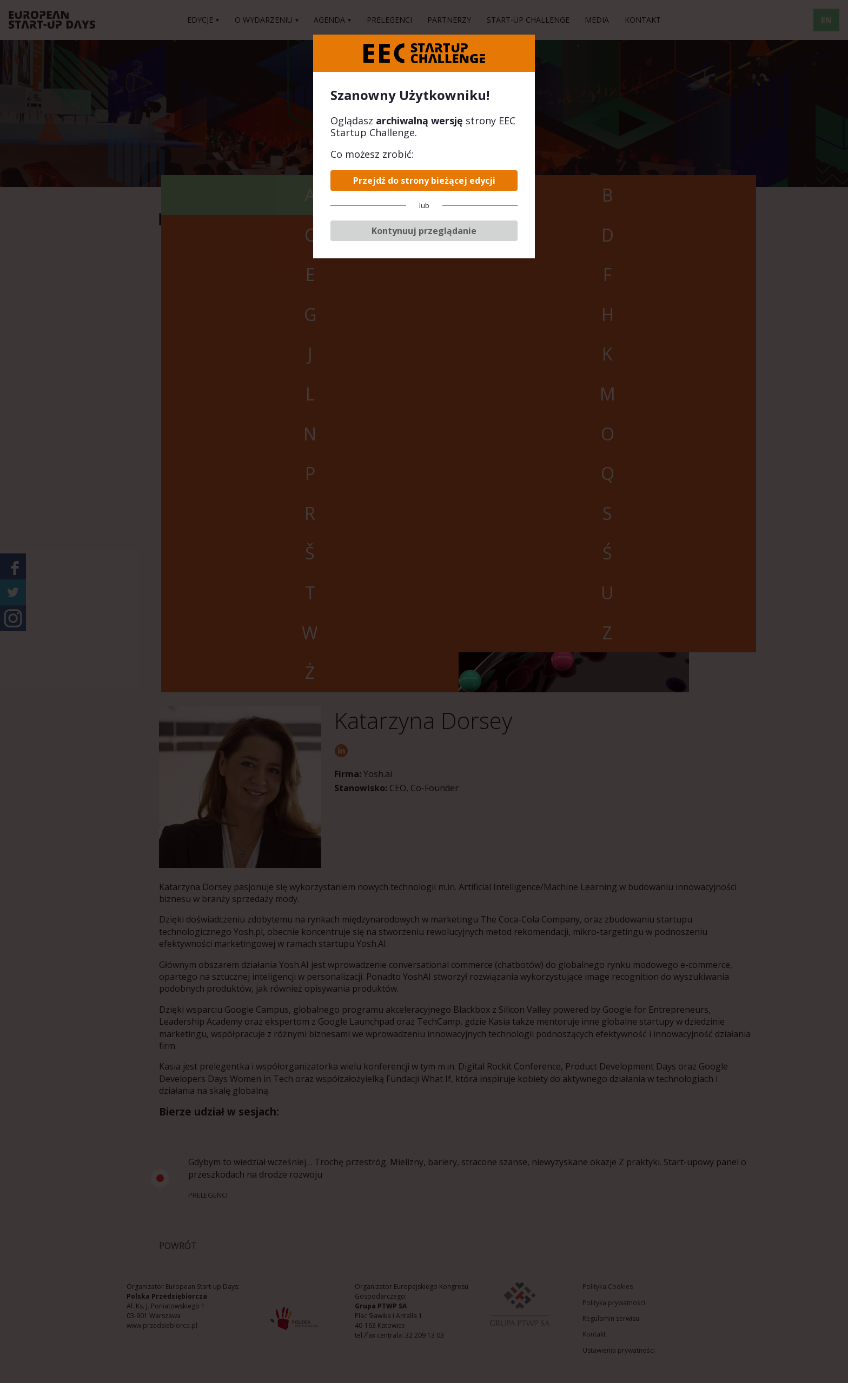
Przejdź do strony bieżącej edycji (424, 180)
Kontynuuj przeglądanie (424, 231)
